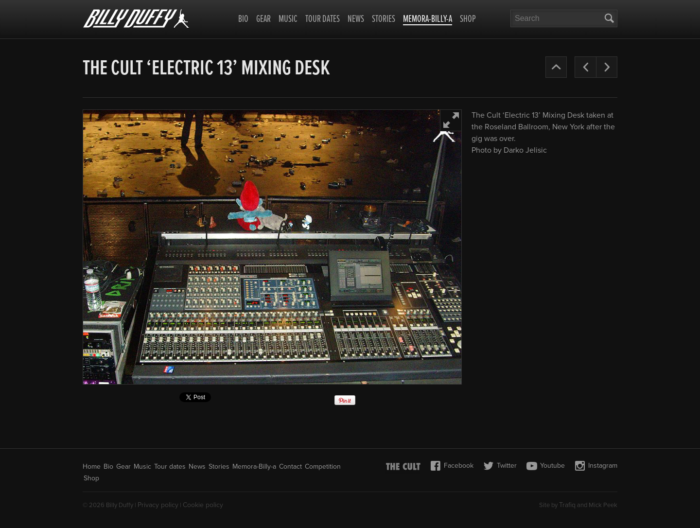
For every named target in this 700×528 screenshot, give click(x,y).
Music (288, 19)
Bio (243, 19)
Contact (290, 466)
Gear (263, 19)
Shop (468, 19)
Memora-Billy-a (427, 20)
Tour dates (322, 19)
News (356, 19)
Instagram (596, 465)
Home (92, 466)
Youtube (545, 465)
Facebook (451, 465)
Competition (323, 466)
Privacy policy (158, 505)
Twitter (500, 465)
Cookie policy (203, 505)
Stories (383, 19)
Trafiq (567, 505)
